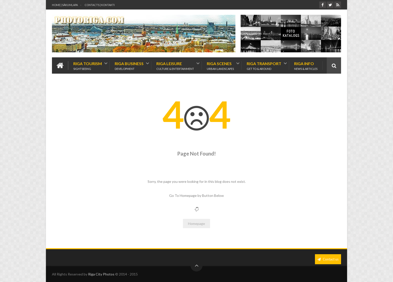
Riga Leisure (175, 65)
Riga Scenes (220, 65)
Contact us (328, 259)
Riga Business (129, 65)
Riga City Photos (101, 274)
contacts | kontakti (100, 5)
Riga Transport (264, 65)
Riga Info (305, 65)
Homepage (196, 223)
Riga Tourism (87, 65)
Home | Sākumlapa (65, 5)
